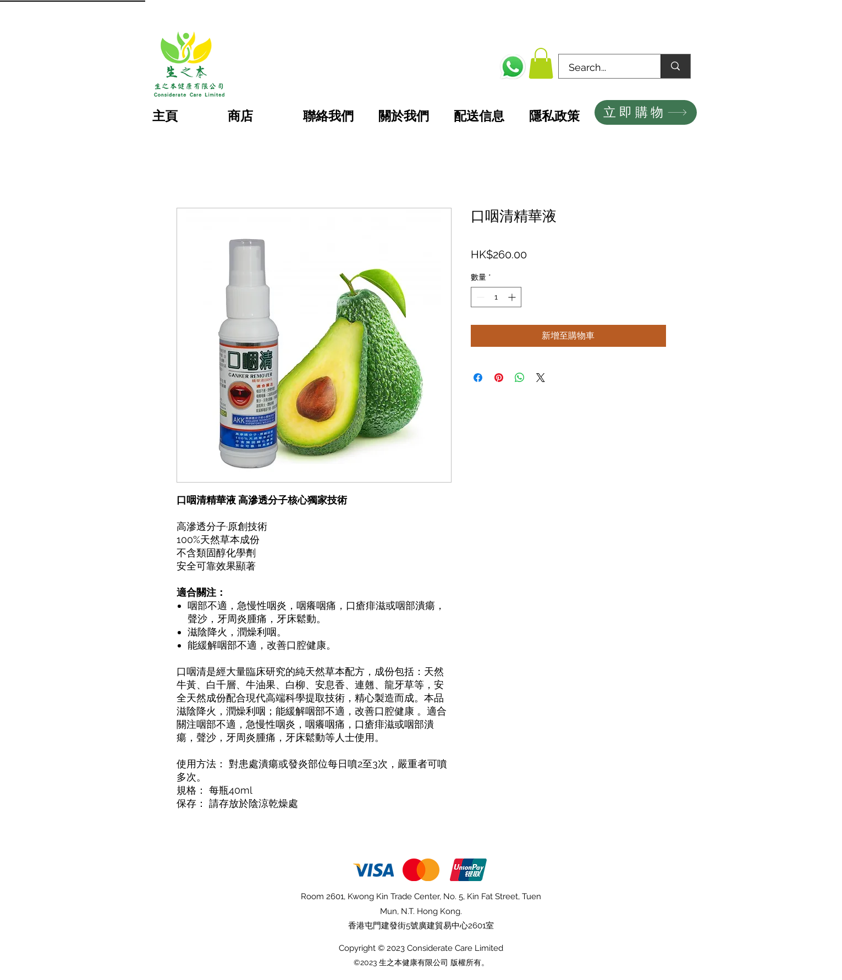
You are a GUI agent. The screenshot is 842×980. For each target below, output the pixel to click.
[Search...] (603, 67)
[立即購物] (646, 112)
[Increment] (513, 297)
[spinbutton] (496, 297)
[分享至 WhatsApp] (519, 377)
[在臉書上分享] (478, 377)
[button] (541, 63)
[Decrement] (479, 297)
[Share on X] (540, 377)
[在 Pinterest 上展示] (498, 377)
